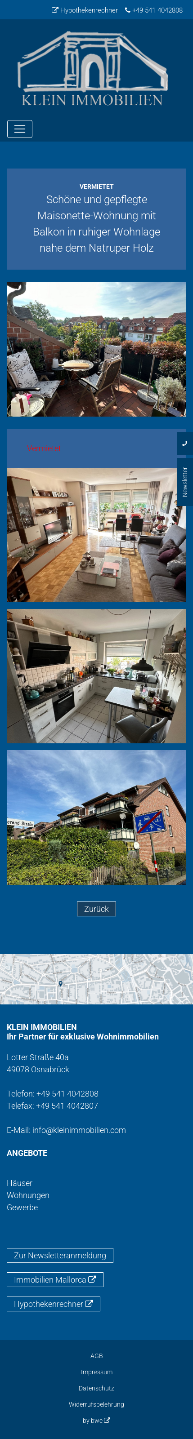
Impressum (96, 1372)
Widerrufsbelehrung (96, 1404)
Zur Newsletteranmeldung (60, 1255)
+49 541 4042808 (154, 10)
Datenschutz (96, 1388)
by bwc (96, 1420)
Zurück (96, 909)
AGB (96, 1355)
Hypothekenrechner (85, 10)
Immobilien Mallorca (55, 1279)
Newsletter (185, 482)
